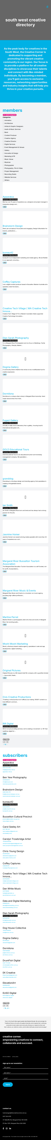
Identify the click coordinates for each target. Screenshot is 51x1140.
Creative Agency (10, 138)
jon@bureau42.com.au (9, 809)
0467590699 (6, 950)
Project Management (12, 171)
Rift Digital (8, 723)
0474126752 (6, 918)
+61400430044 (7, 841)
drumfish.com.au (7, 967)
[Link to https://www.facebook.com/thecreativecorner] (3, 1128)
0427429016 (6, 879)
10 (4, 742)
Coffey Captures (11, 281)
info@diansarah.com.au (9, 920)
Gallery (7, 150)
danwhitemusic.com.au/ (9, 895)
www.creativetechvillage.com (10, 883)
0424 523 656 (7, 767)
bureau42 (8, 252)
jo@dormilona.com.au (9, 952)
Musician (8, 162)
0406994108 (6, 985)
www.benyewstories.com (9, 784)
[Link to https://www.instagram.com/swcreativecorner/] (6, 1128)
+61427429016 (7, 930)
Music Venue (9, 159)
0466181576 (6, 866)
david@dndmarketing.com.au (11, 905)
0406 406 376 (7, 792)
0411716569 (6, 891)
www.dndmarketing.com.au (10, 907)
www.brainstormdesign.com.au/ (11, 796)
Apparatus (8, 196)
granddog (8, 478)
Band (6, 132)
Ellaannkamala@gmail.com (10, 975)
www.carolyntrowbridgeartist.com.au (13, 845)
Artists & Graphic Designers (14, 126)
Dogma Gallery (11, 367)
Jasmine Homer (11, 534)
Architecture (9, 123)
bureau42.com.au (7, 811)
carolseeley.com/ (7, 833)
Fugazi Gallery (10, 420)
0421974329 (6, 853)
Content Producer (11, 135)
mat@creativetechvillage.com (10, 881)
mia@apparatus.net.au (9, 769)
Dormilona (8, 393)
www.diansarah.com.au (9, 922)
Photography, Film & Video (14, 168)
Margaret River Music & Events (19, 590)
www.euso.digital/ (7, 997)
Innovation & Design (11, 153)
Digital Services (10, 144)
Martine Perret (10, 617)
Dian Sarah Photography (16, 337)
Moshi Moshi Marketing (15, 643)
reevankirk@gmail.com (9, 942)
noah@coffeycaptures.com (10, 868)
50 (7, 742)
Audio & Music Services (13, 129)
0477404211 (6, 940)
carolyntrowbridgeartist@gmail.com (12, 843)
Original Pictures (12, 670)
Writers (7, 180)
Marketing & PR (10, 156)
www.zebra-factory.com (9, 857)
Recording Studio (10, 174)
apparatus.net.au (7, 771)
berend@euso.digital (8, 995)
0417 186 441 (6, 829)
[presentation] (16, 1094)
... (6, 1008)
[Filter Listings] (10, 115)
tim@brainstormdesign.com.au (11, 794)
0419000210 (6, 903)
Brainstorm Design (13, 226)
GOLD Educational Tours (16, 449)
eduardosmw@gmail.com (9, 987)
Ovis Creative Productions (17, 697)
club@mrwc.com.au (8, 932)
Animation (8, 120)
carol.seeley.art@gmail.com (10, 831)
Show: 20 (6, 739)
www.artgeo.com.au (8, 821)
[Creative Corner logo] (9, 1)
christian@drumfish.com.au (10, 965)
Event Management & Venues (14, 147)
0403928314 (6, 780)
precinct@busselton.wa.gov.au (11, 819)
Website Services (10, 177)
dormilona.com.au (8, 954)
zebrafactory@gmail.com (9, 855)
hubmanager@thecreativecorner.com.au (14, 1113)
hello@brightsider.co (8, 893)
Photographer (9, 165)
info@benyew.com (8, 782)
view (4, 206)
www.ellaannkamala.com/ (9, 977)
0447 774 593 (6, 963)
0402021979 (6, 807)
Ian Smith (8, 505)
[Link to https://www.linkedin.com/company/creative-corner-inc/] (10, 1128)
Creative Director (10, 141)
